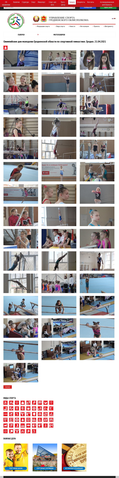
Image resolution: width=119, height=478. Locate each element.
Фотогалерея (84, 26)
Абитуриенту (109, 26)
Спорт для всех (52, 3)
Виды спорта (60, 26)
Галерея (72, 2)
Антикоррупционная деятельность (107, 3)
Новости (72, 26)
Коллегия (16, 2)
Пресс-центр (63, 3)
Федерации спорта (43, 26)
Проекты (97, 26)
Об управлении (6, 3)
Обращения (88, 7)
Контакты (90, 2)
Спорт (33, 2)
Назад (7, 387)
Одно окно (108, 7)
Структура (25, 2)
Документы (81, 2)
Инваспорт (41, 2)
